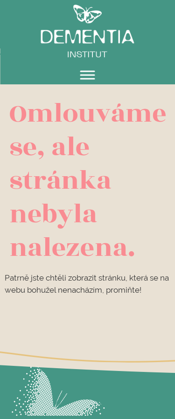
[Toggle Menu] (87, 74)
